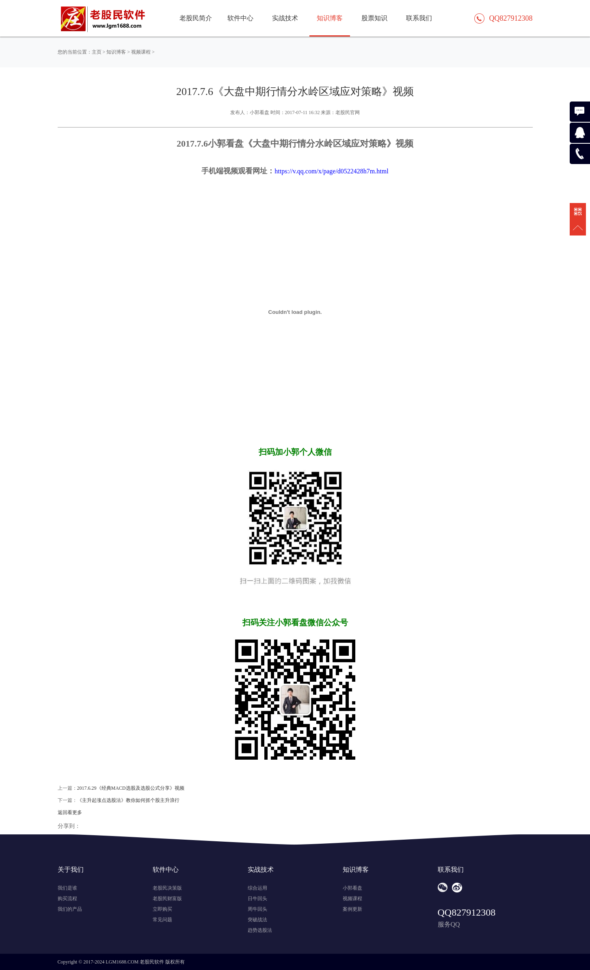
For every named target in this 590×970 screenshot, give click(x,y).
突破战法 (257, 919)
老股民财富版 (167, 898)
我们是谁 (67, 888)
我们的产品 (70, 909)
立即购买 (162, 909)
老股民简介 (195, 18)
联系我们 (419, 18)
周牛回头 (257, 909)
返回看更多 (70, 812)
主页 (97, 52)
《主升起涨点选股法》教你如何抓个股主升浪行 (128, 800)
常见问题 (162, 919)
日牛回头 (257, 898)
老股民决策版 (167, 888)
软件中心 (240, 18)
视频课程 (141, 52)
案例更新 (352, 909)
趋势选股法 (260, 930)
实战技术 (285, 18)
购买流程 (67, 898)
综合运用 (257, 888)
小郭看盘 (352, 888)
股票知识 (374, 18)
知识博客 (116, 52)
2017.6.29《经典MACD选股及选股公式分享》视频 (130, 788)
